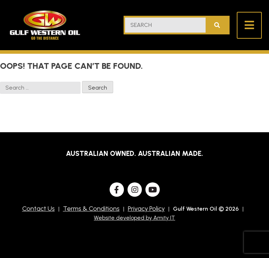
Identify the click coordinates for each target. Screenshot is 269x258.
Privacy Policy (146, 208)
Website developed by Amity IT (134, 217)
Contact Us (38, 208)
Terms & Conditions (91, 208)
